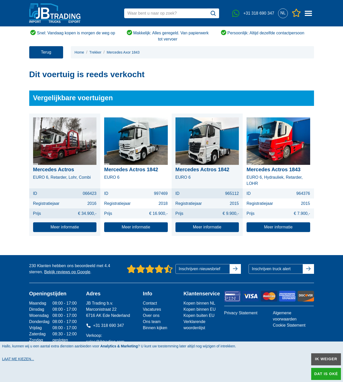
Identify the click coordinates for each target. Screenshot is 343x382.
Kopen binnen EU (199, 309)
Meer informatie (65, 227)
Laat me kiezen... (18, 359)
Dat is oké (326, 374)
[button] (283, 13)
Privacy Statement (241, 313)
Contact (150, 303)
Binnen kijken (155, 328)
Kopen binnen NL (199, 303)
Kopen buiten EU (198, 315)
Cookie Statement (289, 325)
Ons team (152, 321)
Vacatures (152, 309)
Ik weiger (326, 359)
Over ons (151, 315)
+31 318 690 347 (105, 325)
